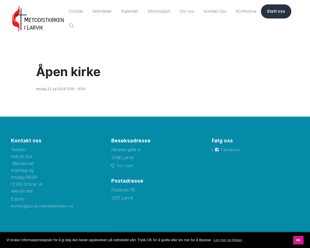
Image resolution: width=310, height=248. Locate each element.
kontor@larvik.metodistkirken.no (42, 207)
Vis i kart (125, 167)
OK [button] (298, 240)
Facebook (230, 151)
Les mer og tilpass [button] (228, 240)
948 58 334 (22, 158)
